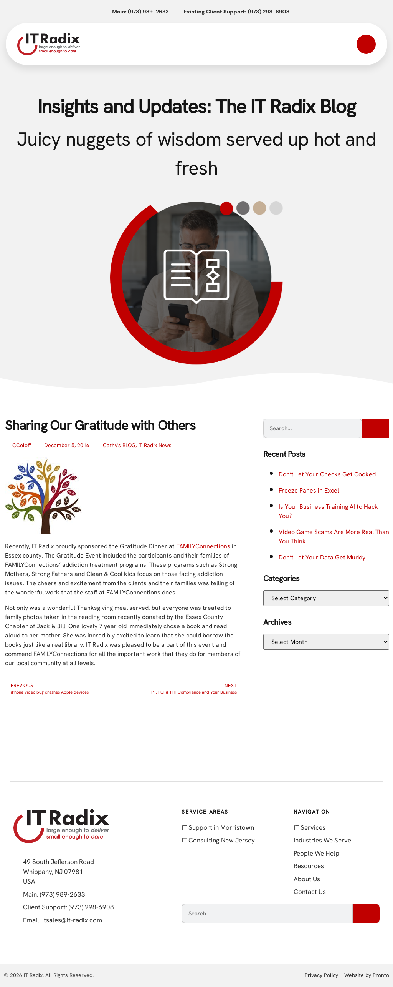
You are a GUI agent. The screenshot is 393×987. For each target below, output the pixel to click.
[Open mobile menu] (366, 44)
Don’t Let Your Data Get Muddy (322, 557)
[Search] (375, 428)
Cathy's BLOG (119, 445)
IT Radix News (155, 445)
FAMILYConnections (204, 546)
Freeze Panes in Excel (309, 490)
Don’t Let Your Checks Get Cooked (327, 474)
